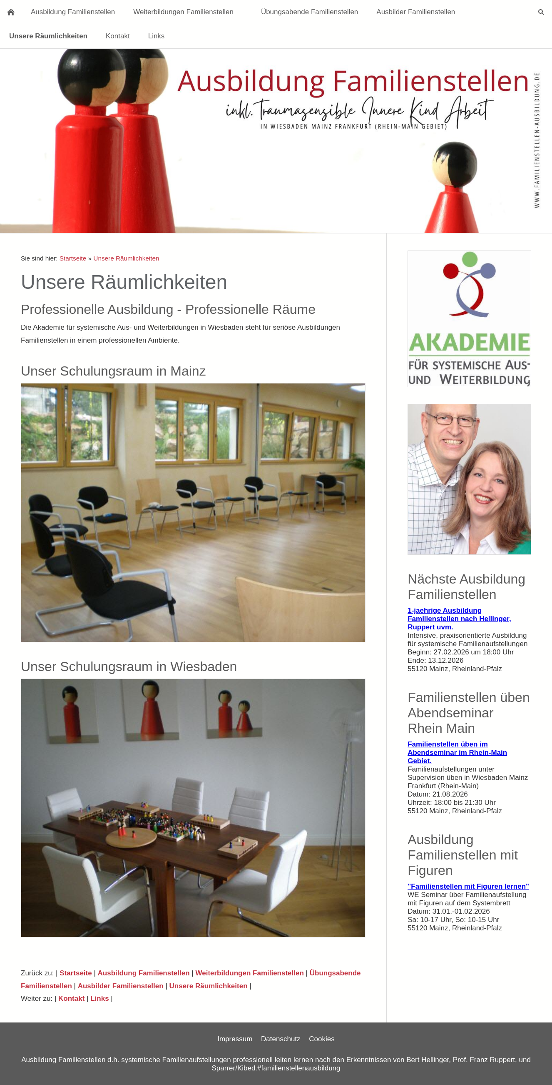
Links (99, 998)
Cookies (321, 1039)
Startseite (73, 258)
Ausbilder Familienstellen (121, 986)
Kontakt (71, 998)
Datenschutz (281, 1039)
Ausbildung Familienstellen (144, 973)
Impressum (234, 1039)
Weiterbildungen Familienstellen (249, 973)
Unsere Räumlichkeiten (126, 258)
